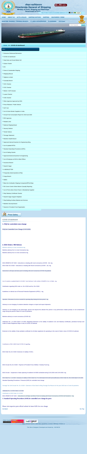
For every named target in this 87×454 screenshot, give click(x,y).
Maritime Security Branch (10, 203)
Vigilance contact (8, 77)
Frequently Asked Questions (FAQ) (13, 173)
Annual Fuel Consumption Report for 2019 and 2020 (18, 114)
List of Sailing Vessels (9, 152)
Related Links (7, 121)
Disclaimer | (45, 423)
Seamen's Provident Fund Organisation (14, 207)
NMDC (5, 179)
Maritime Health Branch (10, 138)
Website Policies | (30, 423)
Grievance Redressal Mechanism (13, 53)
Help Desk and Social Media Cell (12, 60)
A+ (67, 12)
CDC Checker (7, 84)
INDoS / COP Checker (10, 91)
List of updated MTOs (9, 145)
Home (5, 45)
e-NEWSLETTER (8, 169)
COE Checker (7, 97)
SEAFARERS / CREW (57, 16)
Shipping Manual (8, 73)
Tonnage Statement (9, 135)
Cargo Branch (7, 176)
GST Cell (6, 108)
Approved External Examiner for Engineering (16, 155)
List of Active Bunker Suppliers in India (14, 111)
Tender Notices (8, 132)
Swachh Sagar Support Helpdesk (13, 196)
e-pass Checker (8, 94)
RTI (5, 67)
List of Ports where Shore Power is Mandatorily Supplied (19, 190)
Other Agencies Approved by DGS (13, 101)
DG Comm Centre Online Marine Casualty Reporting (18, 186)
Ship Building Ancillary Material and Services (16, 200)
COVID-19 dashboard (9, 56)
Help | (23, 423)
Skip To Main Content (46, 12)
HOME (4, 16)
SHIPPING (46, 16)
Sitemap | (56, 423)
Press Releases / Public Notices (12, 104)
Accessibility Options (58, 12)
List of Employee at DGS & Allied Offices (15, 159)
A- (65, 12)
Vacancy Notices (8, 128)
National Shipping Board (10, 125)
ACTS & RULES (21, 16)
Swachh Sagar (8, 166)
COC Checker (7, 87)
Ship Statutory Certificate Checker (13, 193)
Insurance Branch (8, 162)
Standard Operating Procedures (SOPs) (14, 149)
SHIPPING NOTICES (35, 16)
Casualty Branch (8, 80)
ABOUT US (11, 16)
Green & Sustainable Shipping (12, 70)
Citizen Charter (8, 63)
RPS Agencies (7, 118)
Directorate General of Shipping (33, 7)
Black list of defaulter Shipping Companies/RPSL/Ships (19, 183)
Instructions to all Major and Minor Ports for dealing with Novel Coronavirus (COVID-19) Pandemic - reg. (46, 396)
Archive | (50, 423)
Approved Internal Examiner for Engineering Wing (17, 142)
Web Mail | (38, 423)
